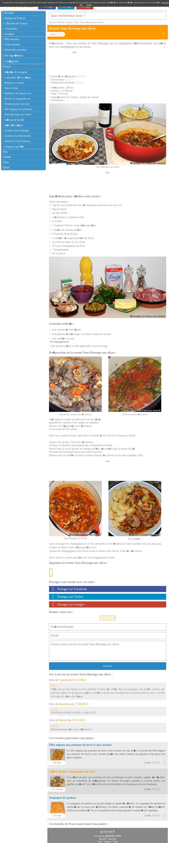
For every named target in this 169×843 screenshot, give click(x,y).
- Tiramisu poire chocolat (16, 103)
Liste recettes (11, 44)
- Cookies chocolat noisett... (17, 135)
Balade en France (14, 18)
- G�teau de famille (14, 119)
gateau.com (113, 834)
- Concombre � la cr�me (17, 77)
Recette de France (15, 23)
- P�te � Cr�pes (13, 125)
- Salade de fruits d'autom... (17, 141)
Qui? (100, 840)
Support (107, 840)
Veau (6, 162)
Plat (5, 151)
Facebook (10, 28)
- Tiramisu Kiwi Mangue (16, 130)
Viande (7, 157)
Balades (102, 837)
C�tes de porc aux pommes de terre (72, 770)
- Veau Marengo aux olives (17, 114)
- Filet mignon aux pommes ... (19, 109)
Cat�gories (11, 61)
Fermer (89, 5)
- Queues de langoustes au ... (18, 98)
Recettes (112, 837)
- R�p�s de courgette (15, 72)
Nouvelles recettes (15, 49)
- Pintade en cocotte (13, 82)
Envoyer (107, 664)
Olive (6, 167)
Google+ (9, 34)
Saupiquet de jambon (62, 796)
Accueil (8, 12)
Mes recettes (11, 39)
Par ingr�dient (13, 55)
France (7, 66)
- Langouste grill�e (13, 146)
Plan (115, 840)
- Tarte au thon (10, 88)
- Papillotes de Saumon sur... (18, 93)
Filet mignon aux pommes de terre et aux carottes (80, 743)
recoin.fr (109, 830)
